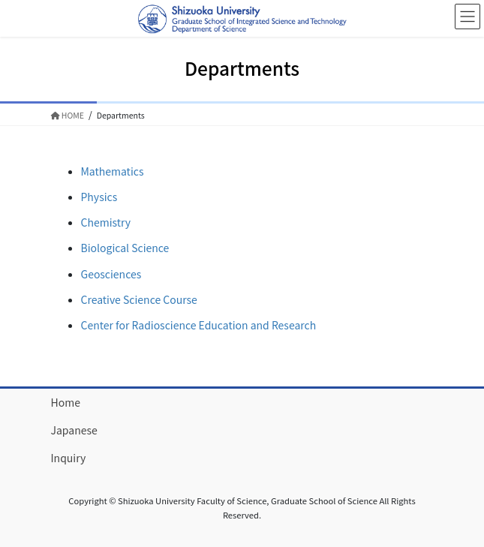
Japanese (74, 429)
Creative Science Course (139, 299)
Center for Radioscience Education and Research (199, 324)
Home (65, 402)
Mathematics (112, 171)
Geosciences (111, 273)
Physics (99, 196)
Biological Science (125, 247)
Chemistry (106, 222)
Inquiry (68, 457)
